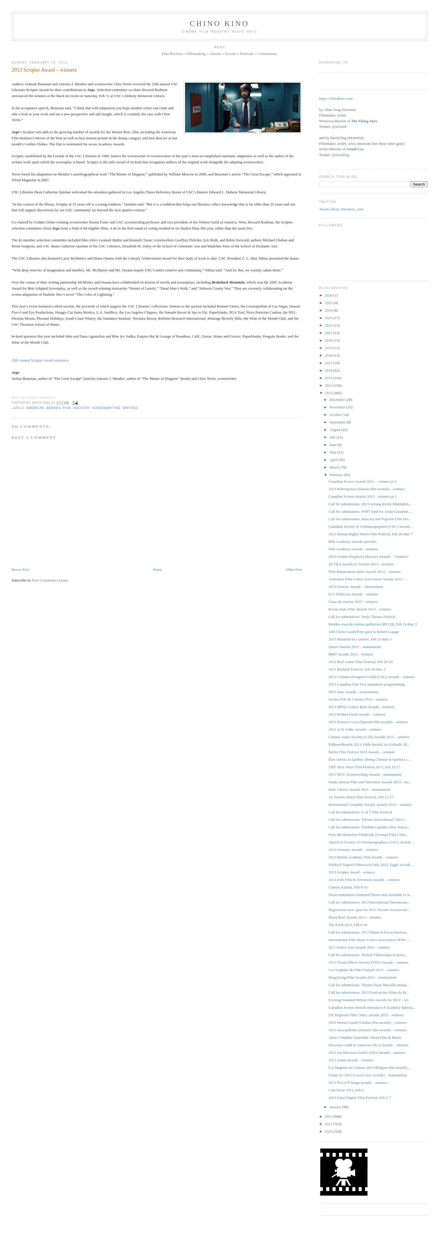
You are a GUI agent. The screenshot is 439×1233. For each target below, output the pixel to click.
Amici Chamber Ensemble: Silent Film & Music (364, 1037)
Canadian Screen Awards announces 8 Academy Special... (371, 1007)
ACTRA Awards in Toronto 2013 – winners (361, 564)
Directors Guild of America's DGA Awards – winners (368, 1045)
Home (157, 569)
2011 (329, 1124)
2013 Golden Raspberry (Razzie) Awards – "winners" (368, 556)
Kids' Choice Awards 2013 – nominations (359, 789)
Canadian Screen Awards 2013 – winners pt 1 (362, 496)
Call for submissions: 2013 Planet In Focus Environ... (368, 932)
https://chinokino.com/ (336, 98)
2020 (329, 340)
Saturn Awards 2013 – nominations (354, 647)
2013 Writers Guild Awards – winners (356, 714)
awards (53, 408)
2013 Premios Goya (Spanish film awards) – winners (368, 722)
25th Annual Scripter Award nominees (40, 360)
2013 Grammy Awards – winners (353, 849)
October (335, 414)
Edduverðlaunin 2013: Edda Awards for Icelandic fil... (369, 744)
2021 (329, 333)
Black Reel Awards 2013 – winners (354, 917)
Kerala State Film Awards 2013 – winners (359, 609)
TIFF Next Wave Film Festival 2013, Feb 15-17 (364, 767)
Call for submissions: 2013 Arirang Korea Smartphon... (370, 504)
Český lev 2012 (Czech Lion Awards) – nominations (367, 1075)
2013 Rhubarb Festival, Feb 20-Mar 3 (356, 669)
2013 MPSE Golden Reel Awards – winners (361, 707)
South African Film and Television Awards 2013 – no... (369, 782)
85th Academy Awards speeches (352, 541)
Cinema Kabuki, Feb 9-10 (347, 887)
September (337, 422)
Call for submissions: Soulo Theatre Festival (361, 616)
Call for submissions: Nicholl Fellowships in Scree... (368, 955)
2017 (329, 363)
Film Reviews (172, 53)
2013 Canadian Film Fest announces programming (366, 684)
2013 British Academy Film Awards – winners (363, 857)
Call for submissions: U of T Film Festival (360, 812)
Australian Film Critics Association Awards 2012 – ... (368, 579)
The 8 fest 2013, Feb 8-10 (347, 925)
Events (230, 53)
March (334, 467)
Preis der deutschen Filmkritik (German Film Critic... (368, 834)
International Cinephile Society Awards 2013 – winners (370, 804)
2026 (329, 295)
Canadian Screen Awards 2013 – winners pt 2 (362, 481)
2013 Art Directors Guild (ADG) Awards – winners (366, 1052)
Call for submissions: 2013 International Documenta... (369, 902)
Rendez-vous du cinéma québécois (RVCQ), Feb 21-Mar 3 (372, 624)
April (333, 460)
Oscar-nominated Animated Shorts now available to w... (370, 895)
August (335, 429)
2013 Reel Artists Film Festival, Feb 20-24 (360, 662)
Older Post (294, 569)
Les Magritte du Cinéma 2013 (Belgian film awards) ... (369, 1067)
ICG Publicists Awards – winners (353, 594)
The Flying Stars (364, 121)
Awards (215, 53)
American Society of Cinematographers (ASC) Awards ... (371, 842)
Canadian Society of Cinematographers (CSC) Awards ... (371, 526)
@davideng (340, 155)
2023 (329, 318)
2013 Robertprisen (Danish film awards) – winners (366, 489)
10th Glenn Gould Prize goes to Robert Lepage (363, 632)
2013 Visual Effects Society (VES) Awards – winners (368, 962)
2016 (329, 370)
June (333, 445)
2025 (329, 303)
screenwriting (106, 408)
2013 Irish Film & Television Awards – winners (364, 879)
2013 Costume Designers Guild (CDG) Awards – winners (371, 677)
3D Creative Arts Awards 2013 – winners (359, 947)
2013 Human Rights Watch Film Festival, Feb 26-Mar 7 (370, 534)
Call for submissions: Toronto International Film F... (367, 819)
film (67, 408)
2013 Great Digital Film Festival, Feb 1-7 (359, 1097)
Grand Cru (355, 149)
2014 (329, 385)
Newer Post (20, 569)
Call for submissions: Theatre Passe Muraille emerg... (368, 985)
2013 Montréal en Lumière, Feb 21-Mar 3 (359, 639)
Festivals (246, 53)
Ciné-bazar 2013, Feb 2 (346, 1090)
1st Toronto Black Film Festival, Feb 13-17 (360, 797)
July (333, 437)
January (335, 1107)
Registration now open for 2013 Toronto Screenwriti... (369, 910)
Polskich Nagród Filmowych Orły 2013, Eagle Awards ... (371, 864)
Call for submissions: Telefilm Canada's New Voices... (369, 827)
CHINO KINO (219, 23)
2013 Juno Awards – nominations (353, 692)
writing (130, 408)
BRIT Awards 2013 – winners (350, 654)
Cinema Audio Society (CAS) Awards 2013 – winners (368, 737)
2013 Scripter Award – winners (44, 70)
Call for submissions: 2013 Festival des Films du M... (368, 992)
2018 (329, 355)
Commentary (267, 53)
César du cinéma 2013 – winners (353, 601)
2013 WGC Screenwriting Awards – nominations (365, 774)
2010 (329, 1131)
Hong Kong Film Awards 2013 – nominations (362, 977)
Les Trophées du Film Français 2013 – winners (363, 970)
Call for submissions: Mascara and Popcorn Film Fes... (369, 519)
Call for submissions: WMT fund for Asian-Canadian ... (370, 511)
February (336, 475)
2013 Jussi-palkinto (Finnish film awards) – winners (367, 1030)
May (333, 452)
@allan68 (339, 126)
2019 (329, 348)
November (337, 407)
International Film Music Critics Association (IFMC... (369, 940)
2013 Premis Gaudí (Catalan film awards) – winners (367, 1022)
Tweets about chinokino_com (341, 209)
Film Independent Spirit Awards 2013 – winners (364, 571)
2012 (329, 1116)
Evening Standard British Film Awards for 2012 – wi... (369, 1000)
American (35, 408)
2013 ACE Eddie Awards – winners (355, 729)
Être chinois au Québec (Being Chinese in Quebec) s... (369, 759)
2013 (329, 393)
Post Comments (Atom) (50, 580)
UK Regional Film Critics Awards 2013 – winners (365, 1015)
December (337, 399)
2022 (329, 325)
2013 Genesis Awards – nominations (355, 586)
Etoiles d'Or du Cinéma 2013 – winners (358, 699)
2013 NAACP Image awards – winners (357, 1082)
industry (81, 408)
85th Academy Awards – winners (353, 549)
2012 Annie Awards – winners (350, 1060)
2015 (329, 378)
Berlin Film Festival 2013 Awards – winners (361, 752)
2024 (329, 310)
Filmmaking (196, 53)
